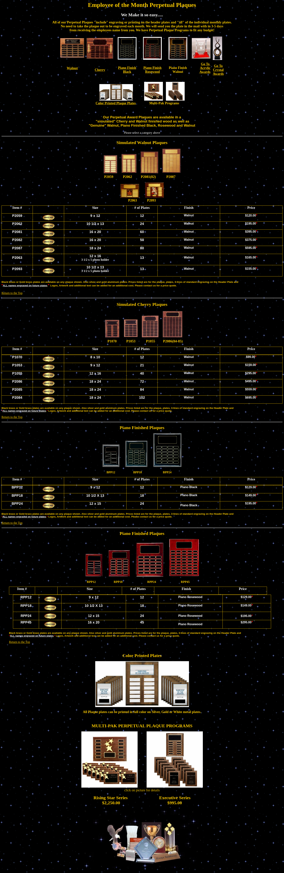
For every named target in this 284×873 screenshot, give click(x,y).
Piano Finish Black (127, 70)
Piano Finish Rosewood (152, 70)
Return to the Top (11, 293)
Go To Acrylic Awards (205, 68)
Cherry (100, 70)
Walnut (72, 68)
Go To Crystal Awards (218, 70)
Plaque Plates (125, 103)
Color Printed (105, 103)
